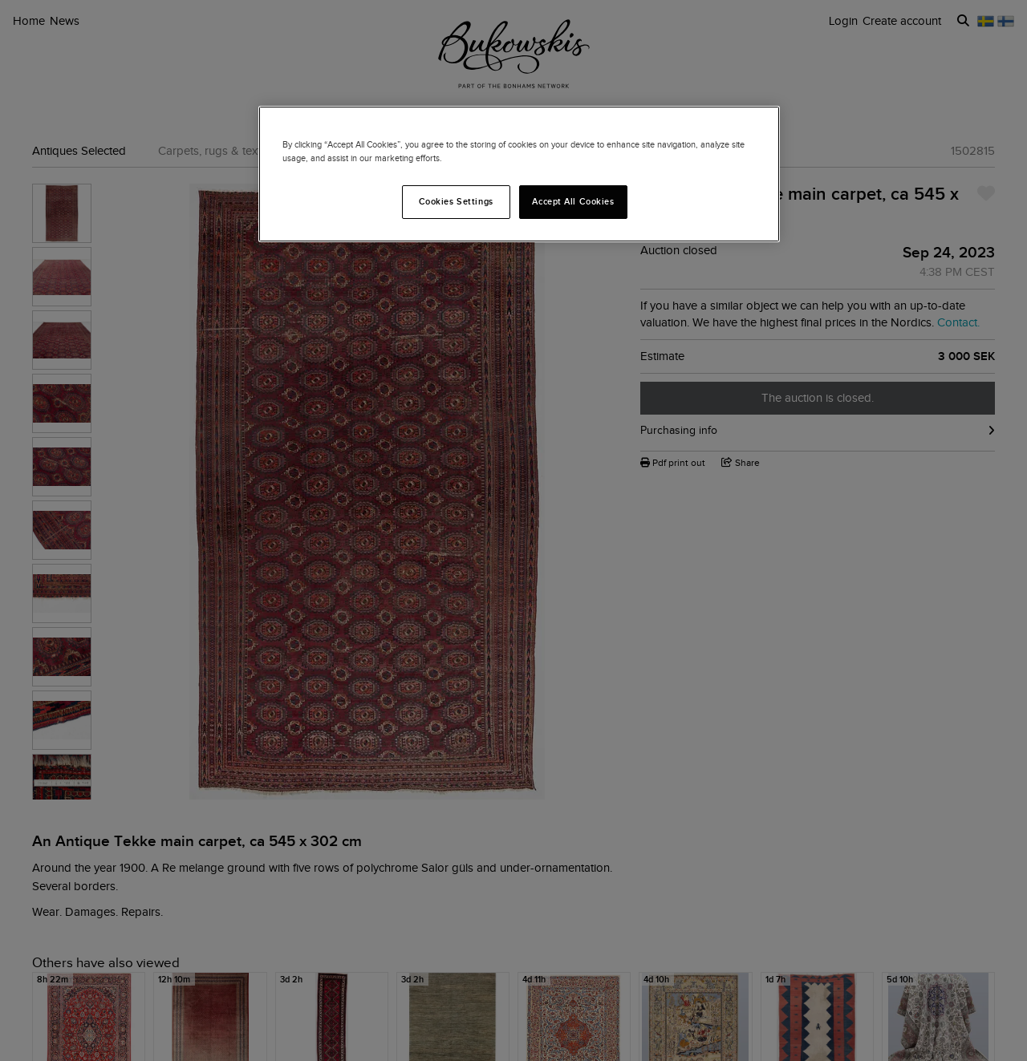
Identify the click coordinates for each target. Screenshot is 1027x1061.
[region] (519, 174)
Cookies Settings (456, 201)
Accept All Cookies (573, 201)
